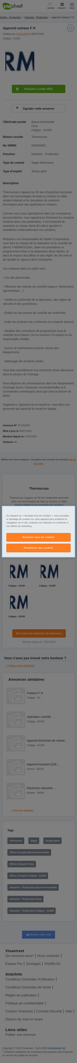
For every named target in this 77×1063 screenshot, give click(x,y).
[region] (38, 531)
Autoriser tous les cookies (38, 537)
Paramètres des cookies (38, 548)
